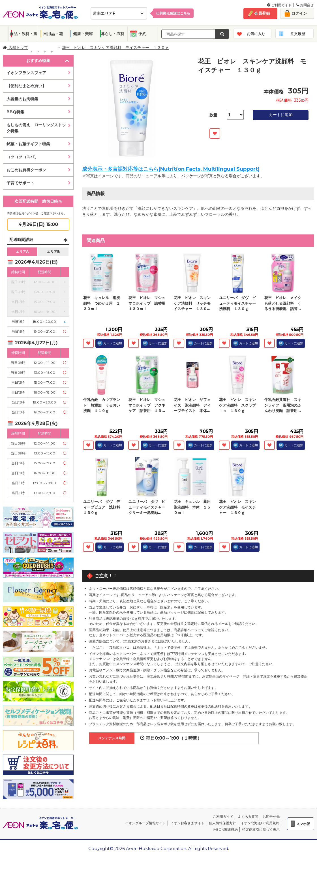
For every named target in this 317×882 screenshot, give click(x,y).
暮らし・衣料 (113, 33)
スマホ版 (303, 824)
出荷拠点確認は (173, 13)
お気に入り (256, 33)
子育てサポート (20, 182)
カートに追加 (281, 114)
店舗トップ (15, 47)
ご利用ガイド (279, 5)
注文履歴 (297, 33)
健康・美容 (83, 33)
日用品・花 (53, 33)
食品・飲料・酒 (23, 33)
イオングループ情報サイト (145, 823)
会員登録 (262, 13)
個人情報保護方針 (222, 823)
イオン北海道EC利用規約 (260, 823)
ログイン (299, 13)
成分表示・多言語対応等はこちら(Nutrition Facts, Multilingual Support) (171, 169)
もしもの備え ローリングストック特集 (36, 127)
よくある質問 (248, 816)
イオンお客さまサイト (187, 823)
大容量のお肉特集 (22, 98)
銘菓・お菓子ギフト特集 (28, 143)
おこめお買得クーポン (26, 169)
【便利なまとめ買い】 (26, 85)
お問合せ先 (271, 816)
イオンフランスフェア (26, 72)
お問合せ (305, 5)
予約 (142, 33)
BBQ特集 (15, 111)
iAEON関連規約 (225, 829)
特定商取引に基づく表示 (261, 829)
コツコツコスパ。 (22, 156)
